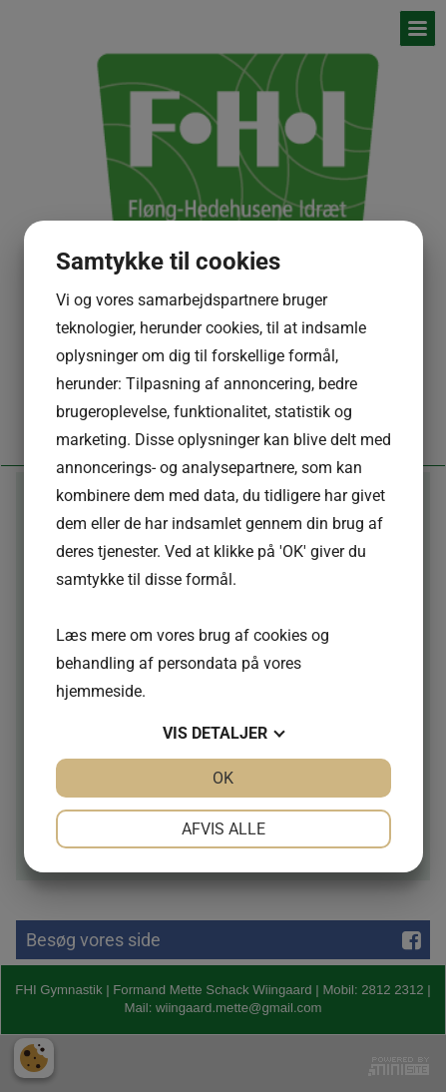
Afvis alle (223, 828)
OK (223, 778)
